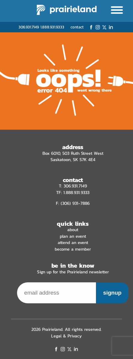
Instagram (97, 27)
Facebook (91, 27)
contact (77, 27)
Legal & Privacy (66, 336)
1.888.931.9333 (52, 27)
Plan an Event (73, 236)
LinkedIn (111, 27)
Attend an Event (73, 242)
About (72, 229)
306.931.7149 (29, 27)
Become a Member (73, 249)
